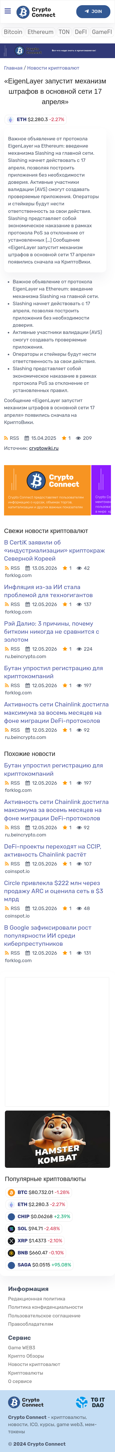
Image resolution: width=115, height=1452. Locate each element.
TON (64, 32)
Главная (13, 68)
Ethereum (40, 32)
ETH (22, 1204)
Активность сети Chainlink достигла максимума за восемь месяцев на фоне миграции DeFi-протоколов (56, 712)
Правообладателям (30, 1324)
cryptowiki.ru (44, 448)
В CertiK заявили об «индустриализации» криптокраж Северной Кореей (54, 550)
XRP (23, 1240)
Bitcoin (13, 32)
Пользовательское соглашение (44, 1316)
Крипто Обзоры (26, 1356)
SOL (22, 1228)
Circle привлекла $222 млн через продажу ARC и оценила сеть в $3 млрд (53, 891)
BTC (22, 1192)
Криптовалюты (25, 1373)
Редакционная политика (36, 1299)
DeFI (81, 32)
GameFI (102, 32)
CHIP (23, 1216)
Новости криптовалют (53, 68)
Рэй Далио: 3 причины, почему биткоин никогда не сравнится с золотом (51, 631)
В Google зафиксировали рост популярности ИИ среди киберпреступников (47, 935)
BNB (23, 1253)
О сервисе (20, 1381)
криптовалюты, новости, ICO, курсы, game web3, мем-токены (52, 1424)
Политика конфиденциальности (45, 1307)
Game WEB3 (21, 1347)
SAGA (24, 1265)
